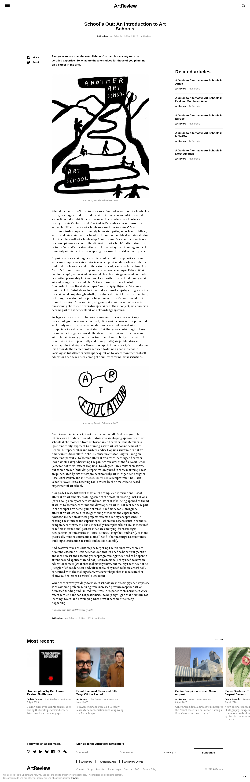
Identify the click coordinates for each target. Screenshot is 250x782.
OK (245, 776)
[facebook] (53, 752)
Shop (89, 769)
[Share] (33, 57)
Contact (80, 769)
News (191, 699)
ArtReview (102, 36)
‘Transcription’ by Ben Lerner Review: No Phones (45, 693)
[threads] (59, 752)
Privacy (74, 778)
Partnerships (114, 769)
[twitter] (35, 752)
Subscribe (208, 752)
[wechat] (65, 752)
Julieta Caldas (34, 699)
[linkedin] (41, 752)
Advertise (100, 769)
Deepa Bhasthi (232, 699)
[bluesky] (47, 752)
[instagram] (29, 752)
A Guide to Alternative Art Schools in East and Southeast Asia (199, 99)
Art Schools (116, 36)
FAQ (137, 769)
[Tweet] (33, 62)
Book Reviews (51, 699)
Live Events (95, 699)
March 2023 (97, 478)
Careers (128, 769)
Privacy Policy (150, 769)
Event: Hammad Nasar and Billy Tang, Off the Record (96, 693)
